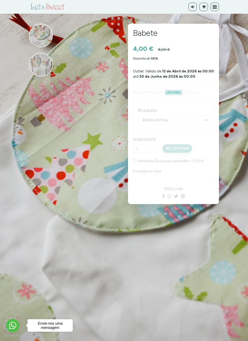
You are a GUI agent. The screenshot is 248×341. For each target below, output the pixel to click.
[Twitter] (176, 196)
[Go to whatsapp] (12, 325)
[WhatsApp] (169, 196)
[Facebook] (163, 196)
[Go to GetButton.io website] (12, 335)
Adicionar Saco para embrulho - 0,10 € (170, 161)
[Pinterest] (183, 196)
